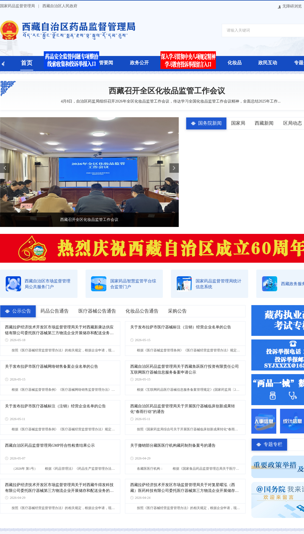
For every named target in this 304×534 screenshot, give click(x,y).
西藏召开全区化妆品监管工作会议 (167, 90)
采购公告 (177, 311)
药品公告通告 (54, 311)
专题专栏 (273, 444)
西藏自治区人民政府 (59, 6)
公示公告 (21, 311)
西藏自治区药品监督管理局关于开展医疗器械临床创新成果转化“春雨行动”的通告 (182, 409)
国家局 (238, 123)
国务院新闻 (210, 123)
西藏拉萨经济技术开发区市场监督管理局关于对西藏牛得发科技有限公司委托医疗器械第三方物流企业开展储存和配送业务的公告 (59, 488)
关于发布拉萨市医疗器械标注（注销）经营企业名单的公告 (180, 327)
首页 (26, 63)
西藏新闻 (264, 123)
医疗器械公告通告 (97, 311)
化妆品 (235, 62)
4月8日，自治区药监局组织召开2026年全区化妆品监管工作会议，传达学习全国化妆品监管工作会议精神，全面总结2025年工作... (166, 101)
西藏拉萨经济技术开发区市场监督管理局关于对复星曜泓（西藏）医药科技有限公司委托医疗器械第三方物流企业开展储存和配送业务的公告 (184, 488)
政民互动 (267, 62)
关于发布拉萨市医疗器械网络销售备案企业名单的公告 (51, 366)
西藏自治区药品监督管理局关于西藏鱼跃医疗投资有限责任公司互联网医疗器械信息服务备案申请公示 (184, 369)
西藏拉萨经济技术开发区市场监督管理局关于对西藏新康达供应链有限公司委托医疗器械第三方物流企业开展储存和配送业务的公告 (59, 330)
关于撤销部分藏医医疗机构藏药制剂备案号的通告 (173, 445)
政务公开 (139, 62)
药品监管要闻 (99, 62)
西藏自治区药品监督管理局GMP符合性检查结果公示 (50, 445)
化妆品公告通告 (142, 311)
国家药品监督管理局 (17, 6)
